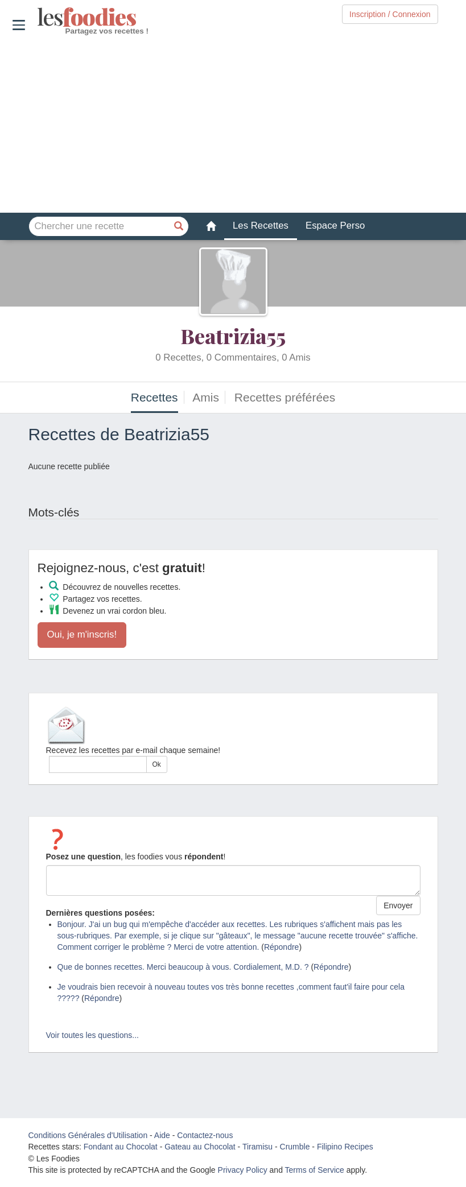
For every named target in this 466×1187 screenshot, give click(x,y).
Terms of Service (314, 1169)
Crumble (295, 1146)
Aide (162, 1135)
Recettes (154, 397)
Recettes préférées (284, 397)
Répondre (281, 947)
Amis (205, 397)
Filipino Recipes (345, 1146)
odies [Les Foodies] (38, 17)
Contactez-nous (205, 1135)
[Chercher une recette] (178, 226)
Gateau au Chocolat (200, 1146)
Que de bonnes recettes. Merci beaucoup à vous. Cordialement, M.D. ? (183, 966)
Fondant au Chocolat (121, 1146)
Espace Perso (335, 225)
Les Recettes (260, 225)
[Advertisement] (233, 124)
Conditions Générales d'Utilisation (88, 1135)
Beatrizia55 (233, 335)
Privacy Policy (242, 1169)
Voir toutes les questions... (92, 1035)
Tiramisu (257, 1146)
